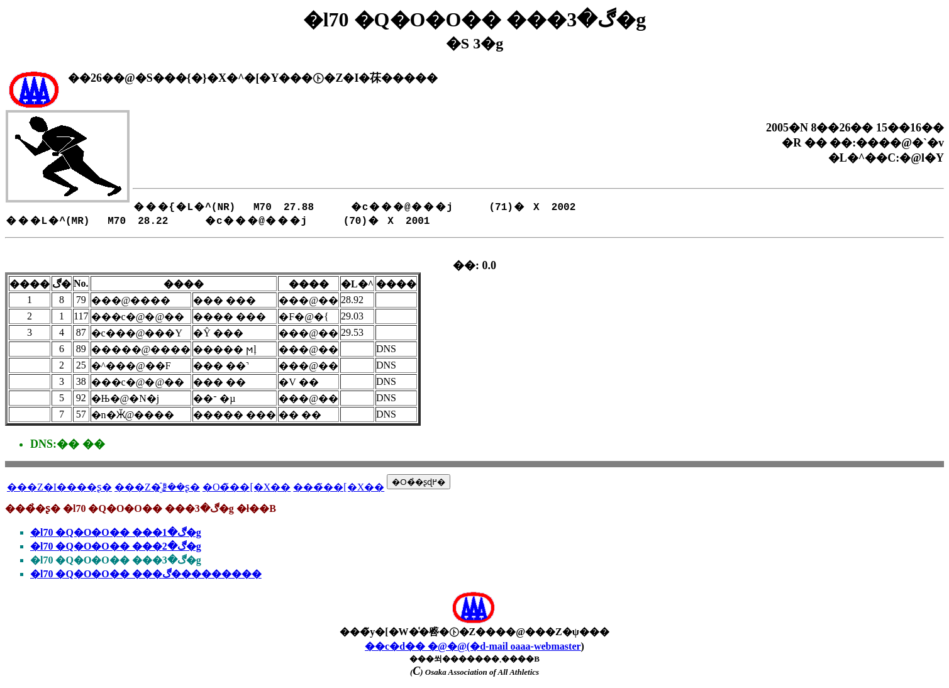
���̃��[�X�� (338, 487)
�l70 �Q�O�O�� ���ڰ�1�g (115, 532)
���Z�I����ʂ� (59, 487)
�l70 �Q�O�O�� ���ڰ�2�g (115, 546)
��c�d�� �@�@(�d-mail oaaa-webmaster (473, 646)
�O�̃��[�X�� (247, 487)
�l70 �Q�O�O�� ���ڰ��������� (146, 574)
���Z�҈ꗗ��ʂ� (157, 487)
